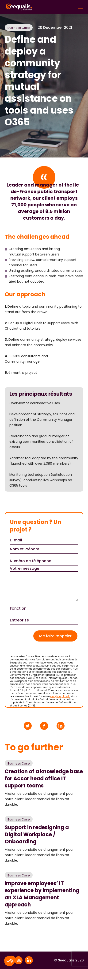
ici (69, 672)
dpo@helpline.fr (60, 696)
